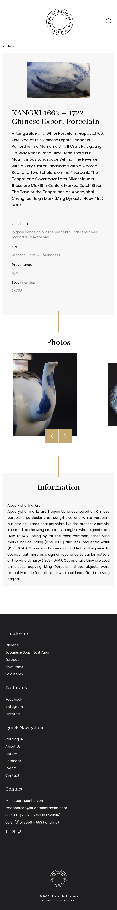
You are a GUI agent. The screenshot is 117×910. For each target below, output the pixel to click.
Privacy (47, 901)
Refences (13, 760)
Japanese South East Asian (27, 652)
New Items (14, 666)
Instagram (14, 706)
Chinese (12, 645)
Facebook (13, 699)
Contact (12, 775)
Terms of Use (66, 901)
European (13, 659)
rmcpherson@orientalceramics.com (36, 808)
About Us (12, 746)
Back (8, 46)
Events (11, 768)
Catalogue (14, 739)
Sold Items (14, 674)
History (11, 753)
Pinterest (13, 713)
